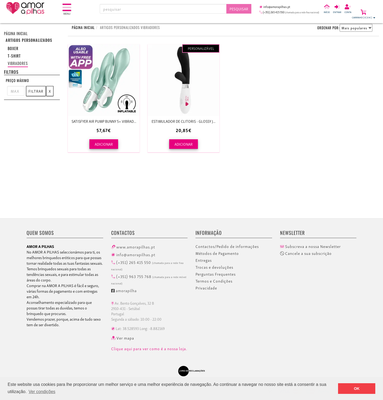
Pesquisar (239, 9)
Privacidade (206, 288)
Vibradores (18, 63)
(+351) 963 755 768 (148, 279)
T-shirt (14, 56)
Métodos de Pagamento (217, 253)
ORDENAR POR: (328, 27)
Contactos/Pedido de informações (227, 246)
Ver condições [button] (42, 391)
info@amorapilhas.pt (133, 254)
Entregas (203, 260)
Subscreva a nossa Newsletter (310, 246)
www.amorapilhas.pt (133, 246)
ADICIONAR (104, 144)
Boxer (13, 48)
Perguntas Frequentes (215, 274)
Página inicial (16, 33)
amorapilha (124, 290)
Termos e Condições (213, 281)
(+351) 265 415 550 (147, 265)
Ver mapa (122, 338)
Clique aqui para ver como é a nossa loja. (149, 349)
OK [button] (357, 388)
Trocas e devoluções (214, 267)
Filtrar (35, 91)
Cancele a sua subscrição (306, 253)
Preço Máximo (17, 80)
